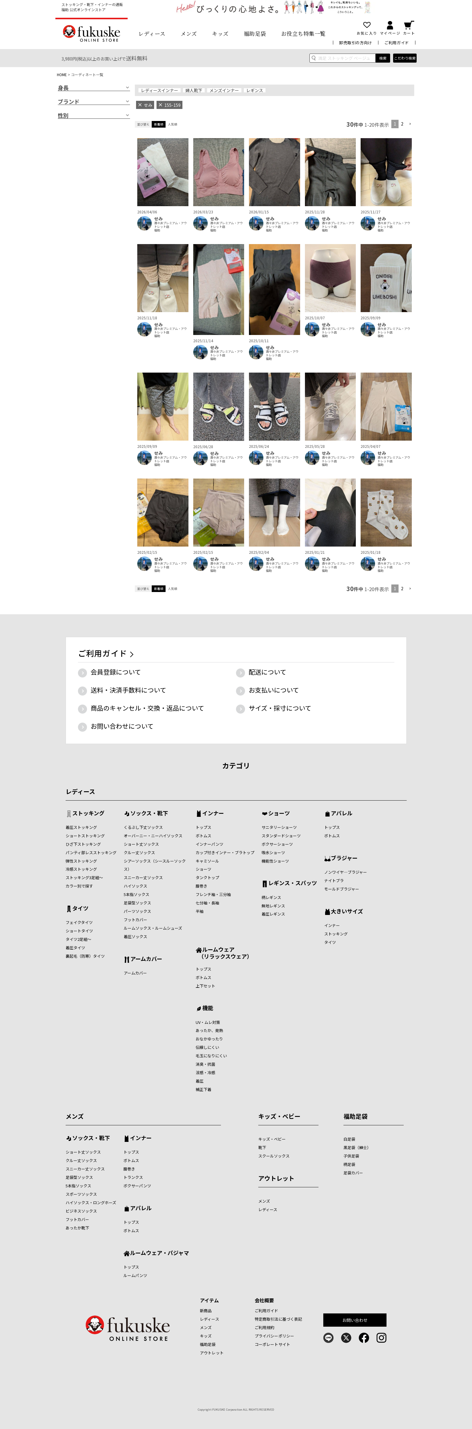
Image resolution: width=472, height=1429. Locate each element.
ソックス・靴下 (149, 813)
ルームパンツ (135, 1275)
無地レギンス (273, 906)
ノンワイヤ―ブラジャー (345, 872)
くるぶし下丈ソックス (143, 827)
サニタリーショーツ (279, 827)
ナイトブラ (334, 880)
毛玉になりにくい (211, 1056)
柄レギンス (271, 897)
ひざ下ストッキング (83, 844)
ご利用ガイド (396, 43)
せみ (158, 218)
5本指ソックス (136, 894)
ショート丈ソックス (141, 844)
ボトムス (203, 835)
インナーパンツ (209, 844)
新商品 (206, 1310)
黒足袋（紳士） (357, 1147)
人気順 (172, 124)
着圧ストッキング (81, 827)
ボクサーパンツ (137, 1186)
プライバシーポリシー (274, 1336)
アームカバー (146, 959)
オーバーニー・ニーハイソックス (153, 835)
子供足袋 (351, 1156)
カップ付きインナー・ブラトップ (225, 852)
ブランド (68, 101)
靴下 (262, 1147)
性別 (63, 115)
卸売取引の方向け (355, 43)
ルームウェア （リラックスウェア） (224, 953)
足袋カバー (353, 1173)
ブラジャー (344, 858)
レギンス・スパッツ (292, 883)
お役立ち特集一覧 (303, 33)
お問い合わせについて (122, 725)
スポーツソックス (81, 1194)
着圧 (199, 1081)
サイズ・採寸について (280, 707)
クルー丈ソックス (139, 852)
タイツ (80, 908)
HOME (62, 74)
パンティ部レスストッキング (91, 852)
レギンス (254, 90)
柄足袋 (349, 1164)
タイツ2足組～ (78, 939)
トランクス (133, 1177)
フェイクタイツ (79, 922)
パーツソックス (137, 911)
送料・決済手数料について (128, 689)
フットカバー (135, 919)
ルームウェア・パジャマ (159, 1253)
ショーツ (203, 869)
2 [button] (402, 124)
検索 (383, 57)
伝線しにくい (207, 1047)
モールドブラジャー (341, 889)
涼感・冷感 (205, 1072)
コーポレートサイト (272, 1344)
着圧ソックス (135, 936)
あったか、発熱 (209, 1030)
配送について (267, 671)
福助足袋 (255, 33)
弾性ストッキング (81, 861)
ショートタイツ (79, 931)
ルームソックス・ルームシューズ (153, 928)
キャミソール (207, 861)
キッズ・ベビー (279, 1116)
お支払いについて (274, 689)
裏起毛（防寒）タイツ (85, 956)
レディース (152, 33)
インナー (213, 813)
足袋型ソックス (137, 903)
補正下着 (203, 1089)
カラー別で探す (79, 886)
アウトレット (276, 1178)
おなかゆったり (209, 1039)
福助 (157, 230)
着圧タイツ (75, 947)
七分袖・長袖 (207, 903)
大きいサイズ (347, 911)
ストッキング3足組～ (84, 877)
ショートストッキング (85, 835)
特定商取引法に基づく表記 (278, 1319)
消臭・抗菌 (205, 1064)
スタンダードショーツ (281, 835)
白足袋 (349, 1139)
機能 (207, 1008)
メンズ (189, 33)
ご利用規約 (265, 1327)
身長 (63, 88)
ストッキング (88, 813)
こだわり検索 (405, 57)
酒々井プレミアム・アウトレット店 (170, 224)
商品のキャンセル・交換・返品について (147, 707)
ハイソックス (135, 886)
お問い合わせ (355, 1320)
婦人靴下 (193, 90)
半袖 (199, 911)
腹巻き (201, 886)
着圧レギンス (273, 914)
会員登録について (116, 671)
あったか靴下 (77, 1228)
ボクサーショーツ (277, 844)
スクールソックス (274, 1156)
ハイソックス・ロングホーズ (91, 1202)
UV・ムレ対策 (208, 1022)
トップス (203, 827)
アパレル (341, 813)
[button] (410, 124)
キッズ (220, 33)
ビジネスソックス (81, 1211)
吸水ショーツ (273, 852)
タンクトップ (207, 877)
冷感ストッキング (81, 869)
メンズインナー (224, 90)
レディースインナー (159, 90)
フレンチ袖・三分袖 (213, 894)
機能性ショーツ (275, 861)
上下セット (205, 986)
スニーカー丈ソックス (143, 877)
